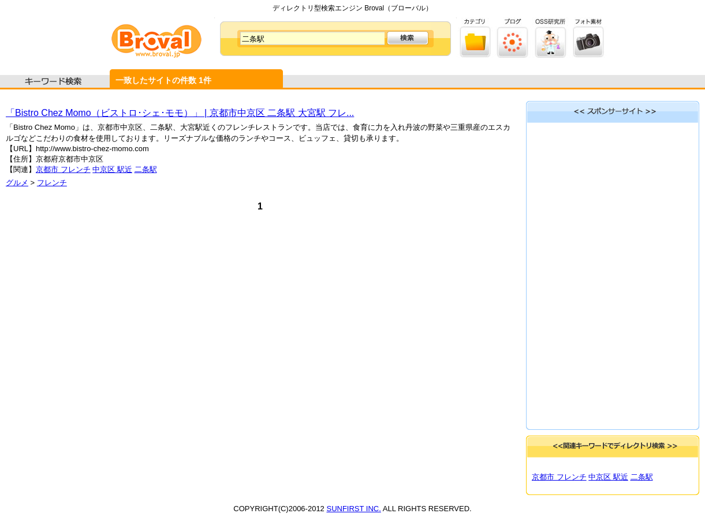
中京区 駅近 (112, 169)
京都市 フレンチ (63, 169)
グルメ (17, 182)
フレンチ (52, 182)
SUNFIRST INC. (353, 508)
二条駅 (146, 169)
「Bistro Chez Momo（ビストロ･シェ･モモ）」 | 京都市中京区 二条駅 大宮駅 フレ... (180, 113)
